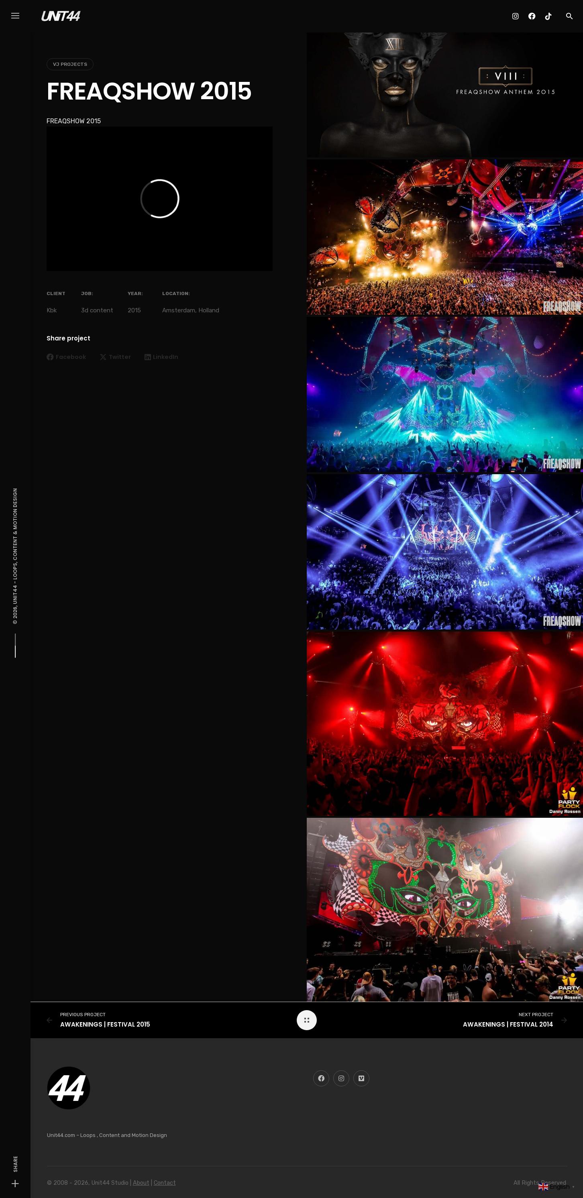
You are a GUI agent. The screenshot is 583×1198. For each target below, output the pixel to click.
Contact (165, 1183)
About (141, 1183)
